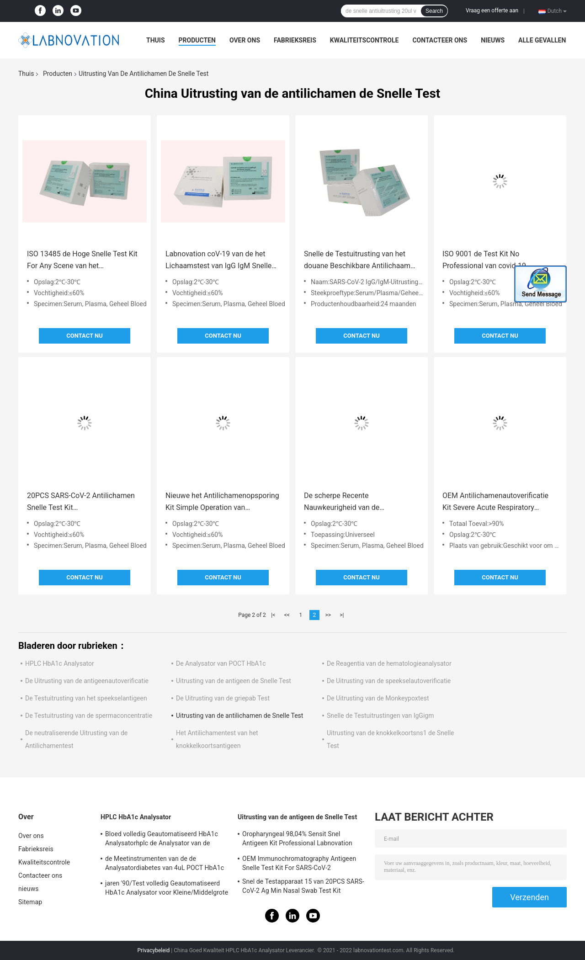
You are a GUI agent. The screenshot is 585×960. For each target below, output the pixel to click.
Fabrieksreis (295, 40)
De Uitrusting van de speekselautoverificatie (389, 680)
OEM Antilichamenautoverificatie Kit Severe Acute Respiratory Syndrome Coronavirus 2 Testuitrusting (495, 502)
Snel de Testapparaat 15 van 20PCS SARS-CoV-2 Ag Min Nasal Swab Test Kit (303, 886)
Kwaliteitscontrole (364, 40)
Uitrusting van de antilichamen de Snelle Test (239, 715)
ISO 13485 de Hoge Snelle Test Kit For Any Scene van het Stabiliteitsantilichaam (82, 260)
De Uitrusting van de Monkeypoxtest (378, 698)
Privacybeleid (153, 950)
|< (273, 615)
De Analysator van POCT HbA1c (221, 663)
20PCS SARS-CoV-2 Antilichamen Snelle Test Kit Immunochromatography (81, 502)
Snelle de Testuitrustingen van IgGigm (380, 715)
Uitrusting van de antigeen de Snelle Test (233, 680)
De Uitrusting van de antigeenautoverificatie (87, 680)
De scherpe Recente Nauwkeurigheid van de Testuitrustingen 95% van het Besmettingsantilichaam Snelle (354, 502)
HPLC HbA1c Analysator (59, 663)
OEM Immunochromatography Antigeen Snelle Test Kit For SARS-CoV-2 (299, 863)
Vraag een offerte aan (492, 10)
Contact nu (84, 335)
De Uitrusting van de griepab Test (223, 698)
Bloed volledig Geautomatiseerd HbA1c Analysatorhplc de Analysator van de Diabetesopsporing (161, 839)
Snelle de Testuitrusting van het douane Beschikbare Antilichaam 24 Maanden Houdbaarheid (357, 260)
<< (287, 615)
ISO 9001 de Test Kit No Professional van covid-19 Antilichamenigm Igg (484, 260)
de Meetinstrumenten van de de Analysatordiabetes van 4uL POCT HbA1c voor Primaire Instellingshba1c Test (164, 864)
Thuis (155, 40)
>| (342, 615)
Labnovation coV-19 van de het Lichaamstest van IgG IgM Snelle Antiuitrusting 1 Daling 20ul (218, 260)
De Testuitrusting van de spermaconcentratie (88, 715)
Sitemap (30, 902)
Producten (197, 40)
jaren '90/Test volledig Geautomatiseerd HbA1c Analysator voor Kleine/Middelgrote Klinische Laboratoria (166, 889)
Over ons (244, 40)
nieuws (493, 40)
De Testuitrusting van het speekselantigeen (86, 698)
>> (328, 615)
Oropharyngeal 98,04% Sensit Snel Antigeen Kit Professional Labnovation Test (297, 839)
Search (434, 11)
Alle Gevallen (542, 40)
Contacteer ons (439, 40)
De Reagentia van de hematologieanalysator (389, 663)
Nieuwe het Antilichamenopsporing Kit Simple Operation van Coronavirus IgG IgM (222, 502)
